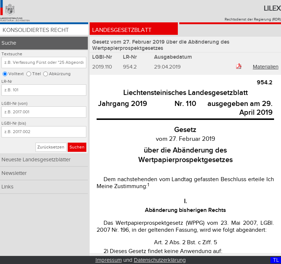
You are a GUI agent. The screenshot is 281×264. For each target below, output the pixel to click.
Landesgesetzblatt (121, 30)
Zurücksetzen (50, 147)
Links (7, 187)
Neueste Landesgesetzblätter (36, 160)
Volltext (16, 74)
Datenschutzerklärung (160, 260)
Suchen (77, 147)
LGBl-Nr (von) (14, 103)
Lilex (272, 8)
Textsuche (11, 54)
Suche (8, 43)
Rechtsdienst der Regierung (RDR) (253, 19)
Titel (36, 74)
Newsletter (14, 173)
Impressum (108, 260)
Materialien (265, 67)
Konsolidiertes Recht (36, 30)
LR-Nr (6, 81)
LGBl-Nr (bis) (13, 123)
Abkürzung (60, 74)
